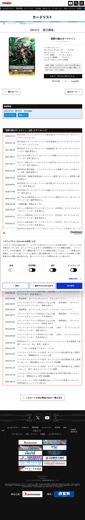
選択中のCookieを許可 (44, 286)
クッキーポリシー (42, 478)
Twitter (38, 418)
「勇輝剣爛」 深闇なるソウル (29, 204)
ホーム (4, 24)
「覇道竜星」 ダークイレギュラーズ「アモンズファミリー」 (42, 298)
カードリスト (12, 23)
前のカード (13, 92)
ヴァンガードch (70, 3)
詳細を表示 (73, 279)
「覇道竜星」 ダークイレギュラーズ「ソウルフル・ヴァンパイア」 (45, 310)
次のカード (72, 92)
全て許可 (70, 286)
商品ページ (23, 115)
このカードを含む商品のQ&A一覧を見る (44, 398)
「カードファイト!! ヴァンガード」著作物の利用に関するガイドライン (42, 480)
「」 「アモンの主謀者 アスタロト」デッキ (35, 348)
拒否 (17, 286)
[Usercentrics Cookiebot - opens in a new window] (72, 232)
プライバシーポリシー (42, 476)
